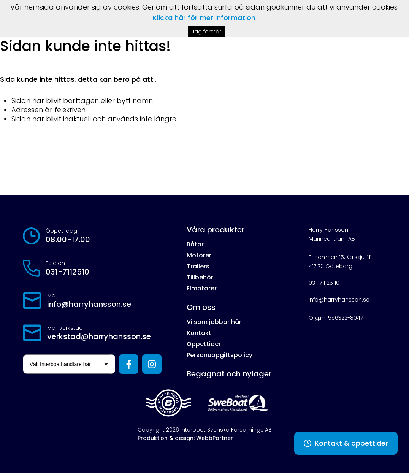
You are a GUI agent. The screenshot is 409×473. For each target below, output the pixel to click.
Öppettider (204, 344)
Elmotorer (202, 288)
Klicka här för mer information (204, 17)
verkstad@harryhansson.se (99, 336)
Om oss (201, 307)
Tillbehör (200, 277)
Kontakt (199, 333)
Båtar (195, 244)
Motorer (199, 255)
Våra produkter (215, 229)
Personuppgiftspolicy (219, 355)
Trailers (198, 266)
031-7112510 (67, 272)
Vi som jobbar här (214, 321)
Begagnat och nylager (229, 373)
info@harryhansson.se (89, 304)
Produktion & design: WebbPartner (185, 438)
